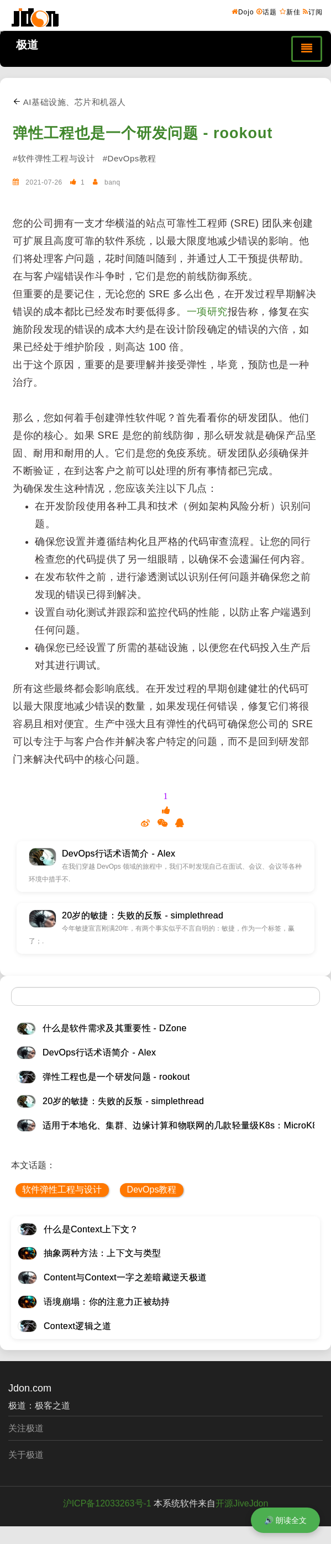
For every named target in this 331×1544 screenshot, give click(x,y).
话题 (266, 12)
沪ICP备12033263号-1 (107, 1503)
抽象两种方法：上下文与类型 (102, 1253)
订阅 (313, 12)
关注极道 (26, 1428)
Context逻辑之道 (78, 1326)
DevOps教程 (152, 1189)
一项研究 (207, 311)
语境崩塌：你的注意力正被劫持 (107, 1301)
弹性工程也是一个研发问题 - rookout (142, 133)
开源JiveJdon (242, 1503)
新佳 (290, 12)
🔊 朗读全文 (285, 1520)
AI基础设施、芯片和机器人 (69, 102)
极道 (27, 45)
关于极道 (26, 1454)
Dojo (243, 12)
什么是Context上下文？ (91, 1229)
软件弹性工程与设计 (62, 1189)
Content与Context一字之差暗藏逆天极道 (125, 1277)
